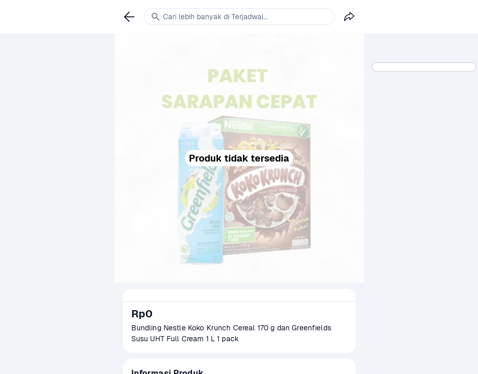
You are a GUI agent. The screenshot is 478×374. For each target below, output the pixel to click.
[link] (129, 16)
